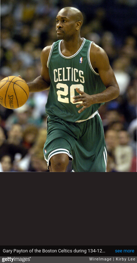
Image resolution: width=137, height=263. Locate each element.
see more (124, 251)
